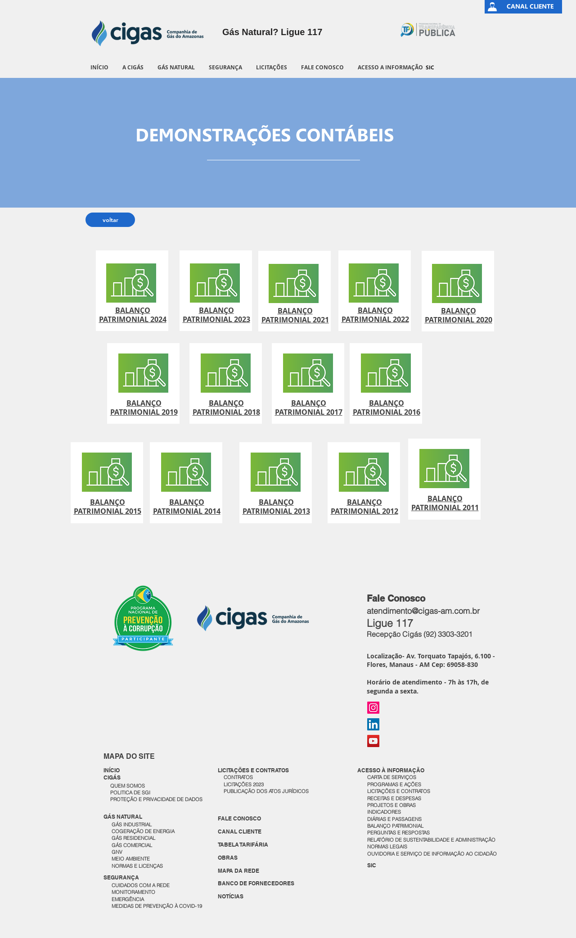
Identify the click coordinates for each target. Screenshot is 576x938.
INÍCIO (112, 770)
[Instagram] (373, 708)
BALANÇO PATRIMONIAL (395, 826)
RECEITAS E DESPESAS (394, 798)
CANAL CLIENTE (239, 831)
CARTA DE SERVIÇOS (391, 777)
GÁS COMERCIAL (132, 845)
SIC (371, 865)
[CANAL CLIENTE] (530, 7)
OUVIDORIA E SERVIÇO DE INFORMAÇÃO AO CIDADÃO (432, 854)
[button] (132, 67)
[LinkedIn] (373, 724)
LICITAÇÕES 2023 (244, 784)
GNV (117, 852)
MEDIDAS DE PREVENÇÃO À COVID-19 (157, 906)
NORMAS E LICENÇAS (137, 866)
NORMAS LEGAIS (387, 846)
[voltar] (110, 220)
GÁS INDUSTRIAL (132, 824)
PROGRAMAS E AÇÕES (394, 784)
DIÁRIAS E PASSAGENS (394, 819)
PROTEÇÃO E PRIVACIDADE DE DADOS (156, 799)
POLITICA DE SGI (130, 792)
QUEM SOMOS (127, 786)
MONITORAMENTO (133, 892)
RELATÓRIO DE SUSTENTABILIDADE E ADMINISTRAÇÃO (431, 840)
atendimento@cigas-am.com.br (423, 611)
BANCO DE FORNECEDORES (256, 883)
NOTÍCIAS (230, 896)
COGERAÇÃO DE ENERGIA (143, 831)
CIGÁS (112, 777)
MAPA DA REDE (238, 870)
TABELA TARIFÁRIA (243, 844)
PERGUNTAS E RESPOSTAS (398, 832)
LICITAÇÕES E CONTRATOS (398, 791)
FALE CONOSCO (239, 818)
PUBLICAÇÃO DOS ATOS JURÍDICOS (266, 791)
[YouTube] (373, 741)
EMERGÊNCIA (128, 899)
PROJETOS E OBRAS (391, 805)
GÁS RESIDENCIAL (133, 838)
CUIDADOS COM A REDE (141, 885)
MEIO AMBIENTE (131, 859)
